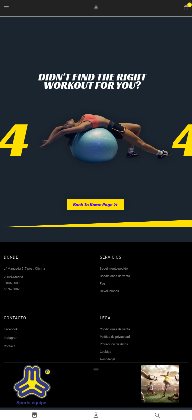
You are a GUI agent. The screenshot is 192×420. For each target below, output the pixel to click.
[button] (186, 8)
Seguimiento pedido (114, 268)
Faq (102, 283)
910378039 (12, 283)
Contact (9, 346)
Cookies (105, 352)
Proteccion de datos (114, 344)
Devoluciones (109, 291)
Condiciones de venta (115, 276)
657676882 (12, 289)
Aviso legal (107, 359)
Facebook (11, 329)
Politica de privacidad (115, 337)
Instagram (11, 338)
